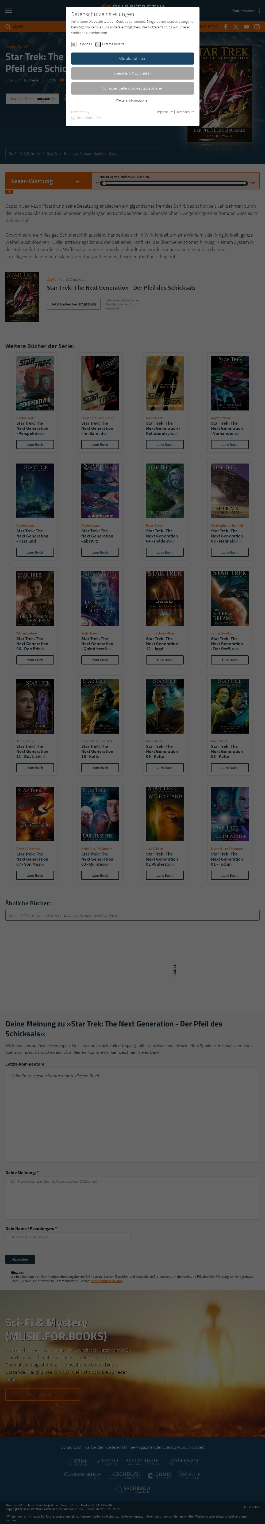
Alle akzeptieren (133, 58)
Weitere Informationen (132, 100)
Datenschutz (185, 111)
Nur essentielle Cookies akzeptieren (132, 88)
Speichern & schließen (132, 73)
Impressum (164, 111)
